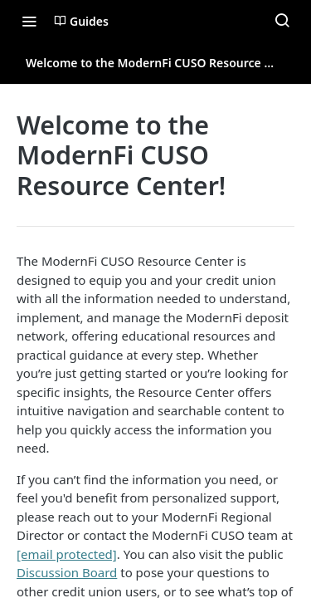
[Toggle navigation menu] (29, 20)
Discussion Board (67, 572)
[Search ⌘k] (282, 20)
